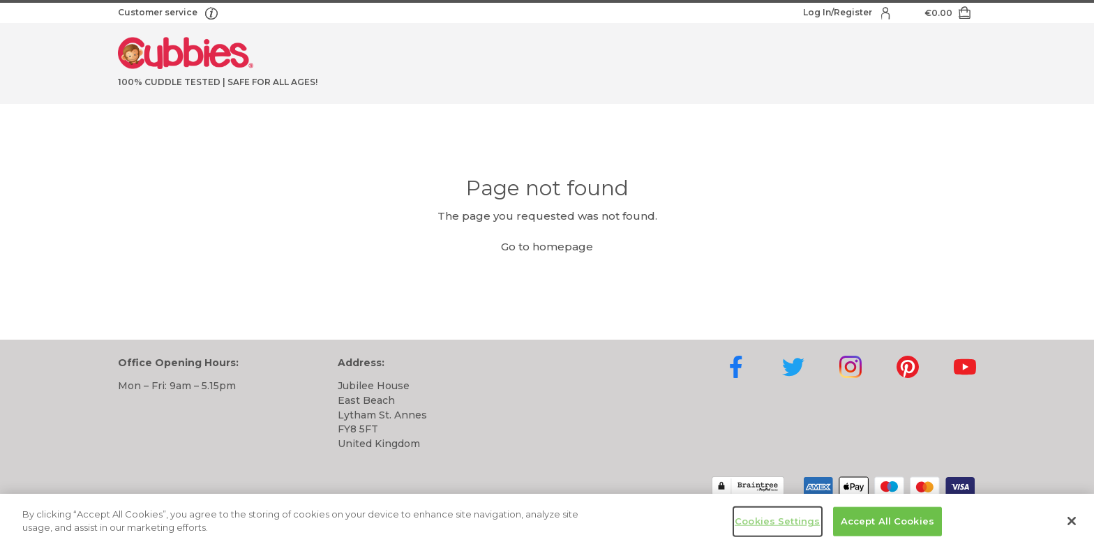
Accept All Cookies (887, 523)
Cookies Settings (777, 523)
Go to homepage (547, 246)
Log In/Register (838, 12)
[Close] (1071, 523)
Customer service (159, 12)
